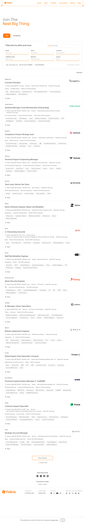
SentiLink (7, 131)
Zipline (6, 203)
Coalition (7, 303)
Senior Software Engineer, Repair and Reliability (24, 207)
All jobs (31, 65)
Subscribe (42, 493)
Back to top (42, 463)
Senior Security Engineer (15, 281)
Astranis (7, 181)
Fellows (72, 3)
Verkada (7, 156)
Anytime (42, 65)
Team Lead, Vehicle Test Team (17, 184)
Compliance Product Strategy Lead (19, 134)
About (39, 3)
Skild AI (7, 327)
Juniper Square (9, 104)
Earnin (6, 253)
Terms (45, 484)
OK (63, 520)
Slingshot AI (8, 79)
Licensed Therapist (12, 82)
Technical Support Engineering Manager (21, 159)
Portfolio (53, 3)
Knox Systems (8, 378)
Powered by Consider (73, 65)
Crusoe (7, 353)
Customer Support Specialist (16, 406)
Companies (16, 36)
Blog (79, 3)
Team (46, 3)
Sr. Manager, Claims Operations (18, 306)
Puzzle (6, 403)
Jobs (6, 36)
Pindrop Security (9, 277)
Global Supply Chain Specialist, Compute (22, 356)
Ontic (6, 429)
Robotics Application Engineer (17, 331)
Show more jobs (42, 458)
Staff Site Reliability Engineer (16, 256)
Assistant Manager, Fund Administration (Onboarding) (27, 108)
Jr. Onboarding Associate (15, 232)
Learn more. (54, 520)
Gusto (6, 228)
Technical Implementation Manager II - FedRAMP (25, 381)
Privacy (40, 484)
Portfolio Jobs (29, 493)
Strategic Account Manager (16, 433)
